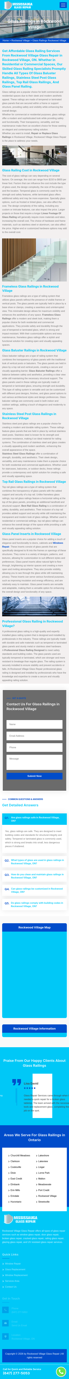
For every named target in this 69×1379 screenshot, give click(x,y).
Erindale (15, 1196)
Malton (41, 1178)
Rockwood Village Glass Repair (43, 1354)
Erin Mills (15, 1190)
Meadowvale (44, 1184)
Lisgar (41, 1167)
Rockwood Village (20, 40)
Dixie (13, 1173)
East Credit (16, 1178)
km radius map (34, 974)
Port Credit (43, 1190)
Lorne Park (44, 1173)
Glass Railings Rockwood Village (49, 40)
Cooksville (16, 1167)
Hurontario (16, 1202)
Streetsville (44, 1202)
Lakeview (43, 1161)
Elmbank (15, 1184)
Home (6, 40)
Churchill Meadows (20, 1155)
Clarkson (15, 1161)
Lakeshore (43, 1155)
